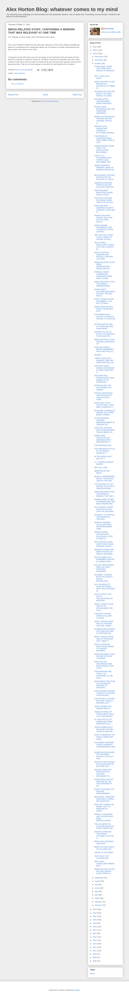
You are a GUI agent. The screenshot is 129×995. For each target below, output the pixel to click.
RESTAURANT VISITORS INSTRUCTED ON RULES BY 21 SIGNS (104, 177)
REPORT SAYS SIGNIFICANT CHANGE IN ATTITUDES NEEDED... (104, 129)
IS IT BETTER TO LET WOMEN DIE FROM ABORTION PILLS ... (103, 722)
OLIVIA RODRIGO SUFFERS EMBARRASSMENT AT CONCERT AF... (104, 421)
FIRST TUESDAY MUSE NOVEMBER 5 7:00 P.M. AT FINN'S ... (104, 301)
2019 (95, 923)
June (97, 888)
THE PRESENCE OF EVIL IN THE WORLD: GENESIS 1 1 (104, 451)
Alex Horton (109, 29)
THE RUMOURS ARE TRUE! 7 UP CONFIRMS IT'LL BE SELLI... (103, 674)
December (99, 57)
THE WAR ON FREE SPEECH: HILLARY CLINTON (103, 616)
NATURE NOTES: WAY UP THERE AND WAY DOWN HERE (104, 326)
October (98, 63)
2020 (95, 920)
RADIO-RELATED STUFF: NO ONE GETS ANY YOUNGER (104, 656)
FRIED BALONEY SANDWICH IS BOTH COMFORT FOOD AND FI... (104, 209)
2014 (95, 940)
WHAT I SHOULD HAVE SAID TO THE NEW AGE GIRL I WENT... (103, 623)
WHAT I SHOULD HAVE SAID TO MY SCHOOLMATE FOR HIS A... (103, 607)
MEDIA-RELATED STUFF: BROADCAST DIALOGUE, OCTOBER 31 (104, 85)
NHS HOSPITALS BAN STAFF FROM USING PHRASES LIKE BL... (104, 544)
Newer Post (13, 95)
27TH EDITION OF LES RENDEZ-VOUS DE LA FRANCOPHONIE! (104, 486)
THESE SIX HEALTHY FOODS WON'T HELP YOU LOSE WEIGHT (104, 714)
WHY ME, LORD (100, 468)
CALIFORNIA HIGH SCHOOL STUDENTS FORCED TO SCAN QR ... (104, 317)
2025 (95, 50)
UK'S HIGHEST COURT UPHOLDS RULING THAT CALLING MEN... (104, 509)
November (99, 60)
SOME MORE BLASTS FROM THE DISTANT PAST (103, 309)
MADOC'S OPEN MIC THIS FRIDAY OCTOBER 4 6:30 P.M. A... (104, 835)
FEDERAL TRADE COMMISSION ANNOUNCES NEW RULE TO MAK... (103, 275)
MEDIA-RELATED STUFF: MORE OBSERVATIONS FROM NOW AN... (104, 265)
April (97, 895)
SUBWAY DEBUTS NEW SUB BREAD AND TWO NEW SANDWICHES (104, 501)
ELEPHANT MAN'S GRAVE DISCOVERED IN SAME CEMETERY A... (104, 369)
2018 (95, 927)
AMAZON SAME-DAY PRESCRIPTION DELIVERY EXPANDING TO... (102, 773)
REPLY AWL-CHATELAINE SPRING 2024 (104, 864)
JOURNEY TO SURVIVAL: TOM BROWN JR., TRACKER (104, 517)
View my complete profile (111, 32)
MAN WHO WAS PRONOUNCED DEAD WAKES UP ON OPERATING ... (104, 379)
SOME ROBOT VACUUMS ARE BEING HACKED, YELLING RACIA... (104, 292)
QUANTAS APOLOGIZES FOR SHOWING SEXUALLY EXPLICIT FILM (104, 755)
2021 (95, 916)
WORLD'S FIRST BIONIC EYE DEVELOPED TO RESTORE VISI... (104, 764)
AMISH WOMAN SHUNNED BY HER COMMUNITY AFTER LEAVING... (103, 228)
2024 (95, 54)
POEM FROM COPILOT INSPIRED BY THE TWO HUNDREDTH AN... (103, 782)
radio (16, 73)
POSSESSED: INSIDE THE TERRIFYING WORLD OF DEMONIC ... (104, 69)
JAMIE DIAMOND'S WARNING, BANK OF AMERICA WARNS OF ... (104, 168)
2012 (95, 947)
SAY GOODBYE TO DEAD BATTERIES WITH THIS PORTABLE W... (104, 587)
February (98, 902)
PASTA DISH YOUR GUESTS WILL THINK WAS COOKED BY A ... (104, 405)
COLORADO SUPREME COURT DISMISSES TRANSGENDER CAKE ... (104, 746)
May (97, 891)
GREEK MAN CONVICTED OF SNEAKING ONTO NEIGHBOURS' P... (102, 439)
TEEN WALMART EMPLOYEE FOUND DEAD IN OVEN (103, 192)
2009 (95, 957)
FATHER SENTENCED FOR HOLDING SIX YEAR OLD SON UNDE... (103, 396)
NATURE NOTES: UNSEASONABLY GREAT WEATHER (102, 101)
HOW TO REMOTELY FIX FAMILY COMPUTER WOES (104, 737)
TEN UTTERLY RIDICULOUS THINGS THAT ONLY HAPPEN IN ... (104, 246)
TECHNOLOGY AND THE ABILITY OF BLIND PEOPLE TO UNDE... (104, 93)
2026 (95, 47)
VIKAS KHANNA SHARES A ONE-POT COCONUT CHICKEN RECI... (104, 693)
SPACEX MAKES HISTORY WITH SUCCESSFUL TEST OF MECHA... (103, 535)
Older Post (77, 95)
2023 (95, 909)
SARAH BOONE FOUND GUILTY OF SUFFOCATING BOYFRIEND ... (104, 149)
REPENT (98, 355)
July (96, 885)
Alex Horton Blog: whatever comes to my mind (62, 9)
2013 (95, 944)
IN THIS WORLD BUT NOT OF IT (103, 457)
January (98, 905)
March (97, 898)
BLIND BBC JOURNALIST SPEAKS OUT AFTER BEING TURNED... (104, 413)
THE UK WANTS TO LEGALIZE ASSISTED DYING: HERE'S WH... (104, 826)
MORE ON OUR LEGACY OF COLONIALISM (104, 848)
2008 (95, 961)
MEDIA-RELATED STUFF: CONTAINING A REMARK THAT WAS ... (104, 494)
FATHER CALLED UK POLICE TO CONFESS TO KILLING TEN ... (104, 334)
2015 (95, 937)
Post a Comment (17, 84)
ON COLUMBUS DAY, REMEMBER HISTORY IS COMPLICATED (104, 559)
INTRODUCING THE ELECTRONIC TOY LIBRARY (103, 387)
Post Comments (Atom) (49, 101)
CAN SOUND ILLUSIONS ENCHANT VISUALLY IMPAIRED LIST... (104, 701)
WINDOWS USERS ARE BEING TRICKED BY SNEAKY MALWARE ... (104, 552)
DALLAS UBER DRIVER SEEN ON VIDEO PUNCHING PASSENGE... (104, 568)
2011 (95, 951)
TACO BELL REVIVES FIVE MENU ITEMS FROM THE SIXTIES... (104, 200)
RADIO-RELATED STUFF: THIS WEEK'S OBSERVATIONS (104, 284)
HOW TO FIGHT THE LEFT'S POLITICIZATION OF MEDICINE (103, 597)
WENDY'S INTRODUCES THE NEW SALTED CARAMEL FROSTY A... (104, 120)
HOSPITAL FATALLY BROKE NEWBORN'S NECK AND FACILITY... (104, 349)
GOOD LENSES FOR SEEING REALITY (102, 707)
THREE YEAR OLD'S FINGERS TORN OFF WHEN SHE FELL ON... (104, 360)
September (99, 878)
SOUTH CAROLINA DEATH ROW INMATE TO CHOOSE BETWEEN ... (104, 647)
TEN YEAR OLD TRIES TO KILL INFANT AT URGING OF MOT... (103, 237)
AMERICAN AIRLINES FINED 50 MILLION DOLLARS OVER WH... (104, 185)
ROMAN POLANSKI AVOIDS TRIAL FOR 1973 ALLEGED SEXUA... (103, 219)
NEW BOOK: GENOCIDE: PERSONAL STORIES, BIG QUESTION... (104, 799)
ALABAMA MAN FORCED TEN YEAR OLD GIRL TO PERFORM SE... (104, 631)
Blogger (77, 990)
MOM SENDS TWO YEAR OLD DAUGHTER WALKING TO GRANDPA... (104, 684)
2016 (95, 933)
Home (45, 95)
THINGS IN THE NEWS (103, 852)
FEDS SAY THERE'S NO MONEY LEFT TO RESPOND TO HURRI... (104, 807)
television (21, 73)
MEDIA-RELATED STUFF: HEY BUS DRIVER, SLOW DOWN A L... (104, 871)
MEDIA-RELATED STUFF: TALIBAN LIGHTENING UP (104, 342)
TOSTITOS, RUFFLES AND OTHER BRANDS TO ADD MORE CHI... (104, 430)
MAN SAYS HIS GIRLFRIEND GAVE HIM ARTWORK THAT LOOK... (104, 665)
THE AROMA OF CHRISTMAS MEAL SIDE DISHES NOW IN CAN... (104, 139)
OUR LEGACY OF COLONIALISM (101, 857)
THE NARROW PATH (102, 445)
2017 (95, 930)
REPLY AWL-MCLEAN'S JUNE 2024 (104, 842)
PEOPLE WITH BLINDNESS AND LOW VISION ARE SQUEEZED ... (104, 110)
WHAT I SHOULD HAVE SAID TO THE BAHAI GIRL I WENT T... (103, 639)
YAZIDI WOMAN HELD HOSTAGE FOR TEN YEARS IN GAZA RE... (104, 729)
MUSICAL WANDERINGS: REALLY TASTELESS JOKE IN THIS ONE (104, 478)
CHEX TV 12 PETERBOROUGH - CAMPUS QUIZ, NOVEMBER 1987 (103, 159)
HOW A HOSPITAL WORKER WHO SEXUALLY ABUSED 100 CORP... (103, 255)
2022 (95, 913)
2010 (95, 954)
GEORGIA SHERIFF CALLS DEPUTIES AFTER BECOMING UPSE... (103, 525)
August (98, 881)
